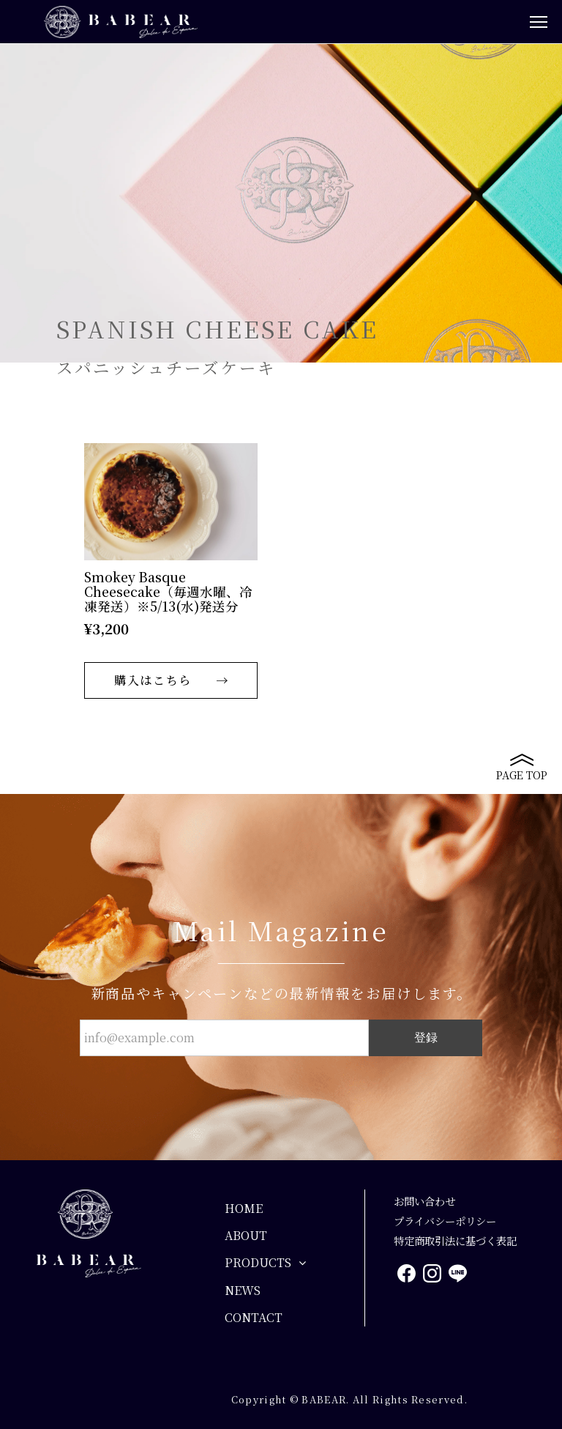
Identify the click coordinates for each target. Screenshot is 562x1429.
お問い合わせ (424, 1201)
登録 (426, 1037)
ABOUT (246, 1235)
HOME (244, 1208)
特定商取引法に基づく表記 (455, 1240)
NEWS (243, 1290)
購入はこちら (153, 680)
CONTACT (253, 1317)
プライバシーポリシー (445, 1220)
